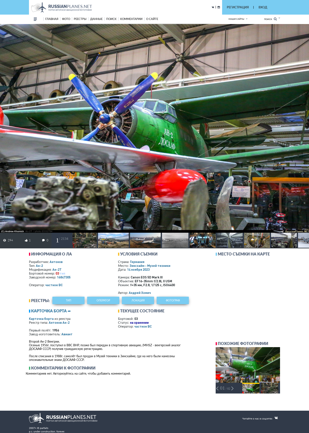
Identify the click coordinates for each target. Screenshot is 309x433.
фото (66, 19)
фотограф (173, 300)
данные (96, 19)
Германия (137, 262)
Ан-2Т (57, 269)
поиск (111, 19)
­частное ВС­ (54, 285)
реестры (80, 19)
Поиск (270, 19)
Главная (51, 19)
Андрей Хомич (140, 293)
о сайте (152, 19)
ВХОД (263, 7)
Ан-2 (39, 265)
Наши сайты (236, 19)
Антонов (56, 262)
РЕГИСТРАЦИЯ (238, 7)
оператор (103, 300)
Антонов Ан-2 (59, 322)
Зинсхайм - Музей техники (150, 265)
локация (138, 300)
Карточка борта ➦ (51, 310)
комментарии (131, 19)
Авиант (67, 334)
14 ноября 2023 (138, 269)
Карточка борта (41, 319)
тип (62, 273)
